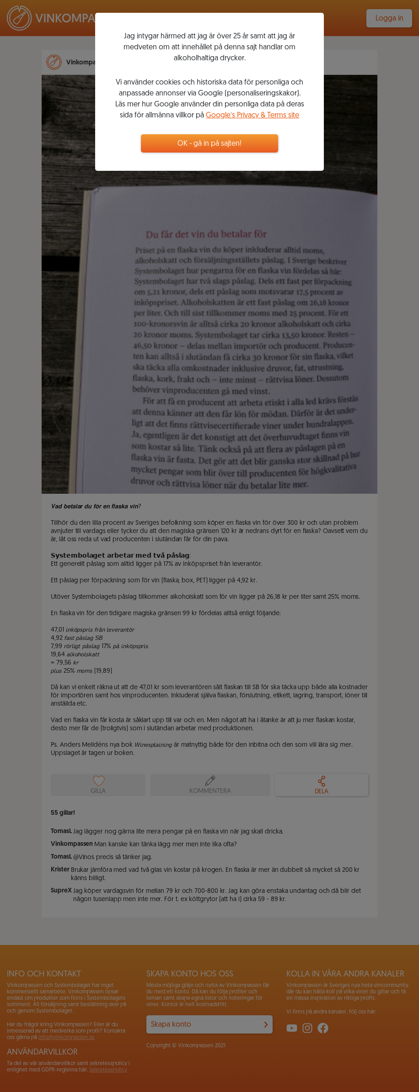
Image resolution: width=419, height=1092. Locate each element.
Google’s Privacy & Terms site (252, 115)
